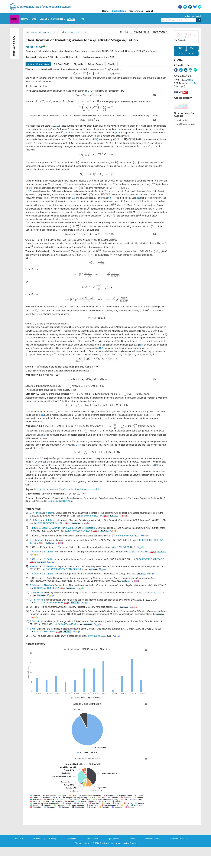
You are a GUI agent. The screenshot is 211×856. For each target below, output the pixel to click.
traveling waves (82, 489)
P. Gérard (34, 552)
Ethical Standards (152, 839)
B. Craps (43, 528)
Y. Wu (32, 629)
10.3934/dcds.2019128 (75, 32)
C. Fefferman (36, 540)
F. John (33, 585)
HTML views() (183, 80)
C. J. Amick (35, 513)
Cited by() (179, 86)
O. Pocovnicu (36, 592)
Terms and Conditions (179, 839)
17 (89, 91)
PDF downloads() (185, 83)
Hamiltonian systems (47, 489)
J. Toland (50, 513)
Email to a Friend (184, 65)
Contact (132, 839)
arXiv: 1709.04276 (120, 547)
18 (140, 345)
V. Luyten (72, 528)
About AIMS (18, 839)
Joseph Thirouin (34, 47)
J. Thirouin (35, 621)
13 (77, 445)
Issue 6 (45, 32)
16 (139, 198)
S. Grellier (49, 552)
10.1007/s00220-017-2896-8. (82, 531)
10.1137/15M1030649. (48, 631)
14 (156, 465)
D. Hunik (62, 528)
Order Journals (92, 839)
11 (36, 194)
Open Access (113, 839)
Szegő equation (66, 489)
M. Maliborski (88, 528)
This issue (123, 31)
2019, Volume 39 (33, 32)
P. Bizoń (34, 528)
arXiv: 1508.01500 (96, 636)
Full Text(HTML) (61, 64)
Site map (79, 843)
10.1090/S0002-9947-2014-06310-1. (67, 569)
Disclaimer (71, 839)
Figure (78, 64)
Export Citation (186, 53)
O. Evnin (53, 528)
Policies (36, 839)
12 (73, 198)
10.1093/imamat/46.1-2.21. (54, 523)
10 (58, 126)
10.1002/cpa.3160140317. (50, 588)
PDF (180, 48)
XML (192, 48)
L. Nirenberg (48, 585)
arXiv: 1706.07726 (124, 536)
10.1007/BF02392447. (95, 516)
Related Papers (95, 64)
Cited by (111, 64)
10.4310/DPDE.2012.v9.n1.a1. (52, 602)
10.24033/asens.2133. (142, 552)
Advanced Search (193, 16)
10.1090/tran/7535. (70, 624)
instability (96, 489)
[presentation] (97, 73)
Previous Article (140, 31)
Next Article (160, 31)
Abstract (38, 64)
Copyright (53, 839)
